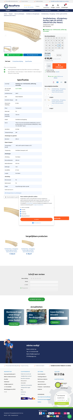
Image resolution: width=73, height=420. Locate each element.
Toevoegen (33, 293)
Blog (22, 389)
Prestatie (23, 209)
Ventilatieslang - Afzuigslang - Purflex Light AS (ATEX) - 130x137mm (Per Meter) (59, 101)
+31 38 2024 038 (33, 351)
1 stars (32, 278)
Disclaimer (6, 413)
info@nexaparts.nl (34, 354)
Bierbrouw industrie (42, 379)
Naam (26, 281)
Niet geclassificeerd (25, 215)
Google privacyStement (38, 204)
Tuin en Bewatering (46, 10)
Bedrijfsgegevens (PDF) (9, 389)
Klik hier (32, 321)
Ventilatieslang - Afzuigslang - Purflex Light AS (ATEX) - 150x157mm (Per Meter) (59, 90)
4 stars (38, 278)
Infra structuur (41, 381)
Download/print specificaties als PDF (15, 197)
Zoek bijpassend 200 (32, 55)
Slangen (8, 10)
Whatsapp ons (32, 356)
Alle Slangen (8, 193)
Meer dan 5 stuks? (55, 77)
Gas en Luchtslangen (16, 193)
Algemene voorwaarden (26, 385)
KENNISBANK (41, 394)
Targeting (24, 211)
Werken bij (23, 392)
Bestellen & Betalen (25, 378)
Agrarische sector (42, 384)
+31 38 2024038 (7, 386)
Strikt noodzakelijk (25, 207)
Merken (66, 10)
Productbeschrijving (18, 61)
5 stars (40, 278)
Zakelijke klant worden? (26, 376)
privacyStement (29, 203)
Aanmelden (55, 322)
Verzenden (23, 383)
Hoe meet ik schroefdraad (44, 396)
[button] (46, 6)
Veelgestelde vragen (25, 387)
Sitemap (21, 413)
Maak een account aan (26, 374)
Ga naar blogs (14, 324)
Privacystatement (14, 413)
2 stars (34, 278)
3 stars (36, 278)
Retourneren (24, 380)
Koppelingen (20, 10)
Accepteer (36, 219)
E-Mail (26, 284)
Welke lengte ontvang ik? (13, 55)
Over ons (23, 394)
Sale (58, 10)
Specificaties (28, 61)
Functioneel (24, 213)
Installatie (32, 10)
